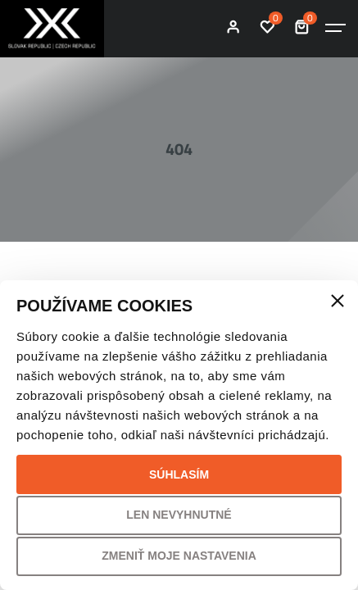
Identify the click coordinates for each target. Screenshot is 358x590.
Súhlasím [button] (179, 474)
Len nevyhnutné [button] (178, 514)
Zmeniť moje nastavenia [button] (179, 555)
